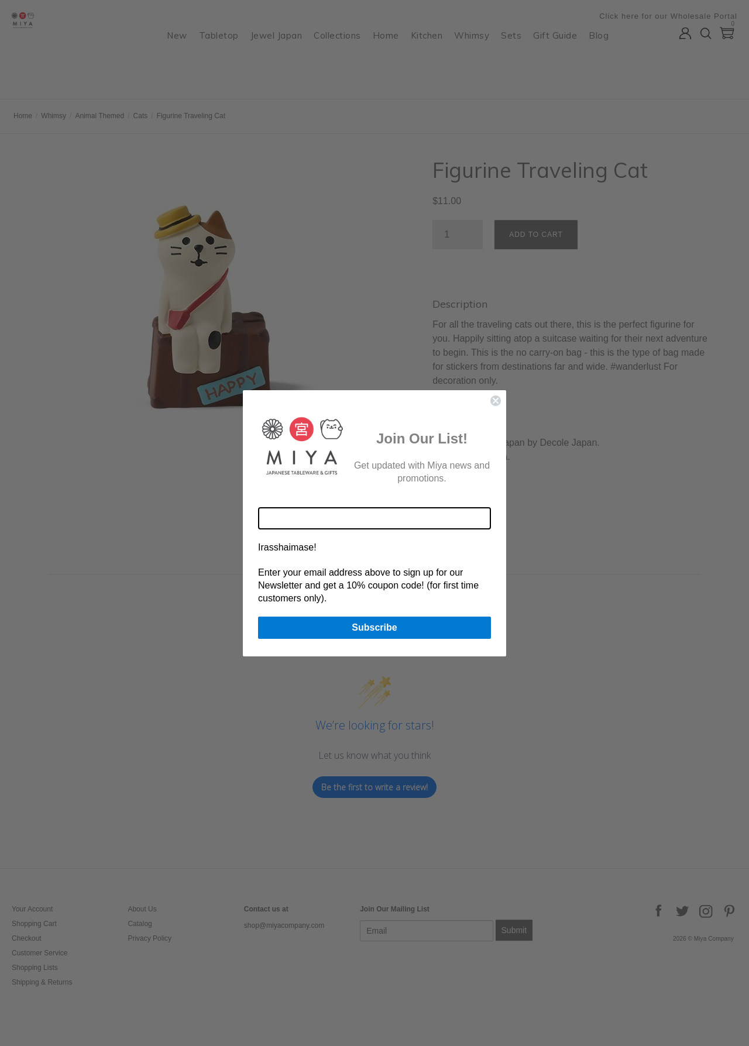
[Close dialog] (495, 401)
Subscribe (374, 627)
